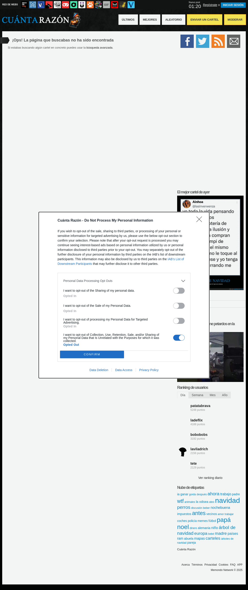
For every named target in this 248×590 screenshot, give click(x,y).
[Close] (200, 220)
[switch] (179, 291)
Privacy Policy (149, 370)
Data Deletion (98, 370)
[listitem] (124, 281)
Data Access (123, 370)
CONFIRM (92, 354)
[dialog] (124, 295)
